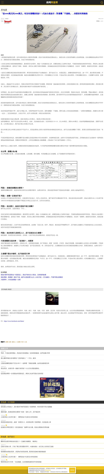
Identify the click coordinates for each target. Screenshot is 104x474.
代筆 (22, 342)
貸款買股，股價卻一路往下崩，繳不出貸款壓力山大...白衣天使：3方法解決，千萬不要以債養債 (32, 277)
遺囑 (6, 342)
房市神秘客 (8, 22)
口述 (25, 342)
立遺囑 (18, 342)
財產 (10, 342)
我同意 (72, 470)
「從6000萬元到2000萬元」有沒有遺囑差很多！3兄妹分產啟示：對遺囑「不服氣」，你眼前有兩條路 (44, 14)
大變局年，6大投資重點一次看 (11, 279)
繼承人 (14, 342)
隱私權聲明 (48, 470)
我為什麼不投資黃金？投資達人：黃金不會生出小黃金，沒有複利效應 (23, 275)
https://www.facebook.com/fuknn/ (14, 321)
